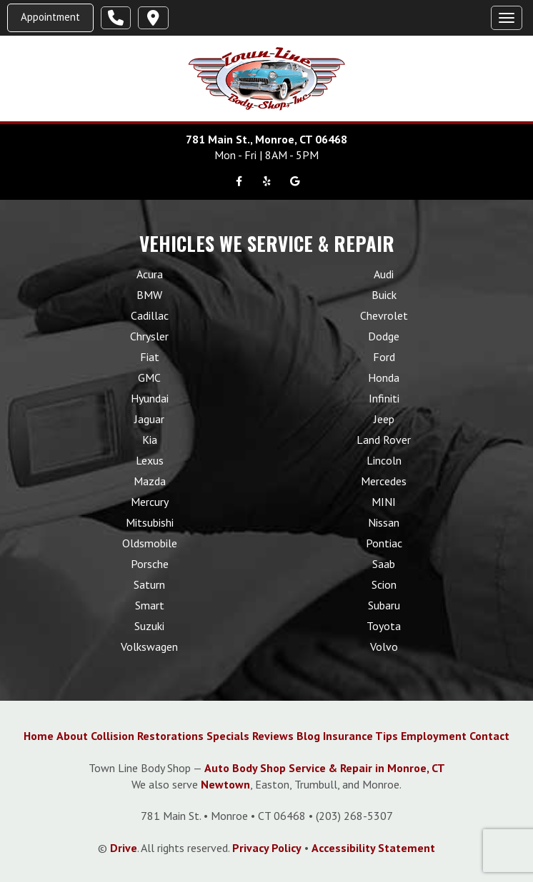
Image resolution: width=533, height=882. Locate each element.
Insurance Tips (360, 736)
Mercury (150, 502)
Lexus (150, 460)
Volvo (384, 646)
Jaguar (149, 419)
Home (39, 736)
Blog (308, 736)
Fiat (149, 357)
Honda (383, 377)
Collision (112, 736)
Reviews (273, 736)
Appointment (50, 17)
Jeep (384, 419)
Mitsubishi (150, 522)
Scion (384, 584)
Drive (123, 848)
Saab (383, 564)
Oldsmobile (149, 543)
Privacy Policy (267, 848)
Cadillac (150, 315)
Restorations (170, 736)
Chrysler (149, 336)
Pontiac (384, 543)
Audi (384, 274)
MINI (384, 502)
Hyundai (150, 398)
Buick (384, 295)
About (72, 736)
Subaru (384, 605)
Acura (149, 274)
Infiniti (384, 398)
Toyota (384, 626)
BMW (149, 295)
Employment (434, 736)
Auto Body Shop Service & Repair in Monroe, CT (324, 768)
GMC (149, 377)
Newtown (225, 784)
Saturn (149, 584)
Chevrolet (384, 315)
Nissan (383, 522)
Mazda (150, 481)
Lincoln (384, 460)
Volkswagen (149, 646)
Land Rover (384, 439)
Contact (489, 736)
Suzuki (149, 626)
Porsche (150, 564)
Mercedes (384, 481)
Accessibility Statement (373, 848)
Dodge (383, 336)
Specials (227, 736)
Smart (149, 605)
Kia (149, 439)
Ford (384, 357)
